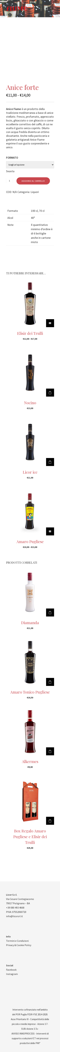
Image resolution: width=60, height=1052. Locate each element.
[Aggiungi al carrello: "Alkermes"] (50, 751)
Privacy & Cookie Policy (18, 945)
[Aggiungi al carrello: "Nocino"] (50, 393)
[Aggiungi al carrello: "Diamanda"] (50, 612)
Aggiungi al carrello (33, 181)
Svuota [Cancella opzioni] (10, 171)
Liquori (35, 192)
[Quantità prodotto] (9, 180)
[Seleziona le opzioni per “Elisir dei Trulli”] (50, 323)
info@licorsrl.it (14, 916)
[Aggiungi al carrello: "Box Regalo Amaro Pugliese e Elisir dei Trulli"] (50, 821)
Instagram (12, 974)
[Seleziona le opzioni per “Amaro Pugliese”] (50, 531)
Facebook (11, 969)
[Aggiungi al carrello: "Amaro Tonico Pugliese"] (50, 682)
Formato (12, 157)
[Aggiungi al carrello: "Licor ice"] (50, 462)
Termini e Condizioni (17, 940)
